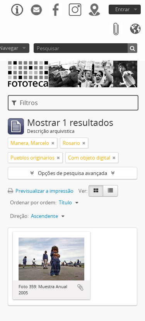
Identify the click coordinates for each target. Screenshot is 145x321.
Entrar (122, 9)
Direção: (19, 215)
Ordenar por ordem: (33, 202)
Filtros (25, 103)
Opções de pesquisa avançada (72, 173)
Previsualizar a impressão (40, 190)
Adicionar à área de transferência (80, 287)
